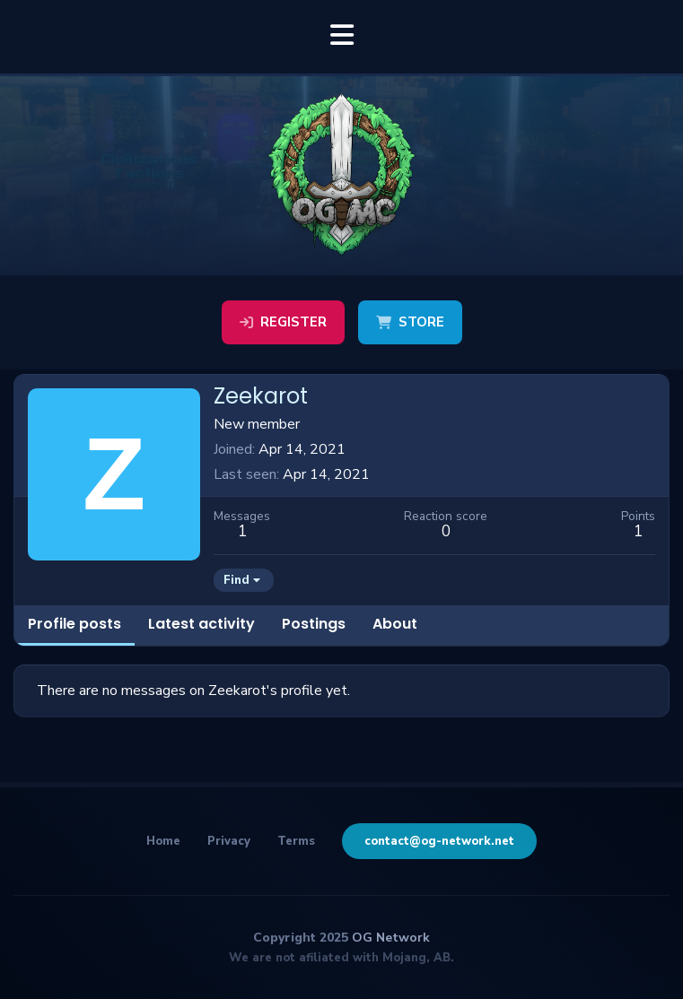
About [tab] (394, 623)
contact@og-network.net (439, 841)
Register (283, 322)
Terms (296, 841)
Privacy (228, 841)
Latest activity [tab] (201, 623)
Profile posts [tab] (74, 623)
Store (410, 322)
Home (163, 841)
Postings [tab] (314, 623)
